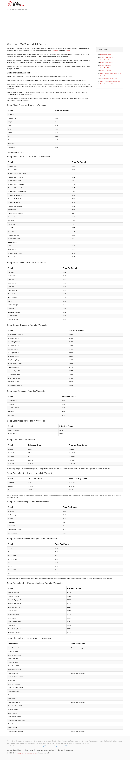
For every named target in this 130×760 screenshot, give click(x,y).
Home (9, 9)
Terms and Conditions (14, 750)
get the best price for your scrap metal (55, 746)
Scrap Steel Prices (105, 76)
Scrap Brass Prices (106, 60)
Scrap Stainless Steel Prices (108, 78)
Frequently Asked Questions (45, 750)
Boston (68, 50)
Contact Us (69, 750)
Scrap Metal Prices (105, 54)
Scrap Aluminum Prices (107, 57)
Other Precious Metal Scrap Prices (110, 73)
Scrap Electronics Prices (107, 84)
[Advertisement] (65, 26)
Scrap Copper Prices (106, 62)
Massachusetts (16, 9)
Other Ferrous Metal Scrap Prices (110, 81)
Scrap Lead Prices (105, 65)
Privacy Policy (28, 750)
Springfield (55, 50)
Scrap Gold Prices (105, 70)
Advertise (60, 750)
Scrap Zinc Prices (105, 68)
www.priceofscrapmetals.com (27, 753)
